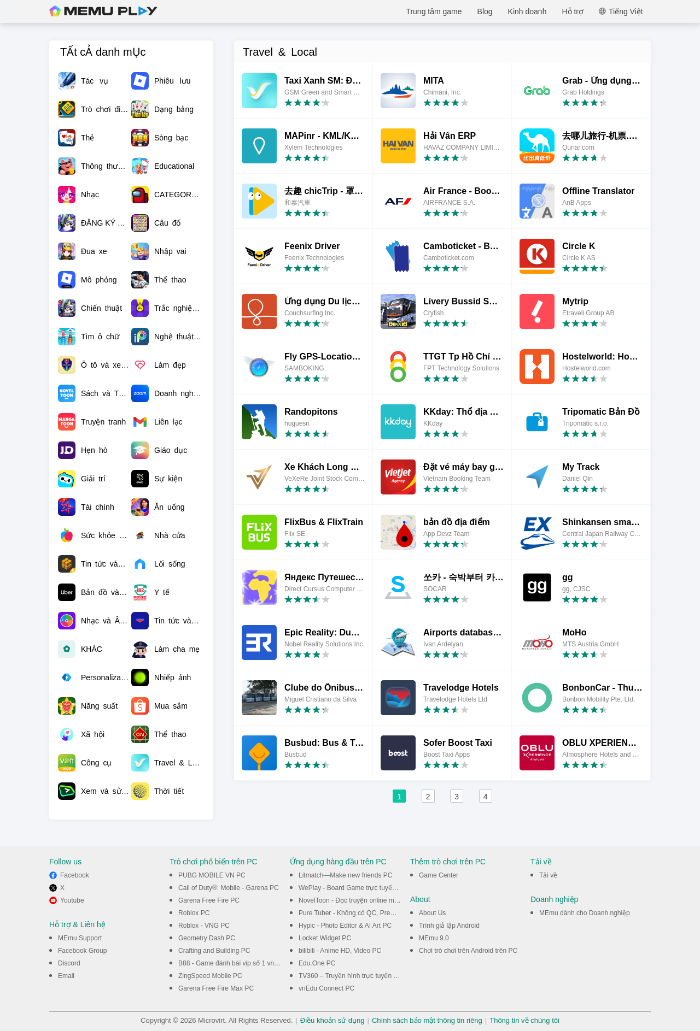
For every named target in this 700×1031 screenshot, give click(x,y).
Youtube (72, 900)
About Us (432, 913)
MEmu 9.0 (434, 938)
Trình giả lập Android (449, 925)
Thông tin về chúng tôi (524, 1020)
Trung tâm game (434, 11)
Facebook (74, 875)
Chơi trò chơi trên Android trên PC (468, 951)
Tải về (548, 875)
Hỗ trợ (573, 11)
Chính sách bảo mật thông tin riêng (427, 1020)
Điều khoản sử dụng (332, 1020)
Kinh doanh (527, 11)
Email (66, 976)
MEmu (103, 11)
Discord (69, 963)
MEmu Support (80, 938)
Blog (485, 11)
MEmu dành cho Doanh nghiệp (584, 913)
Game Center (438, 875)
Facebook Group (82, 951)
